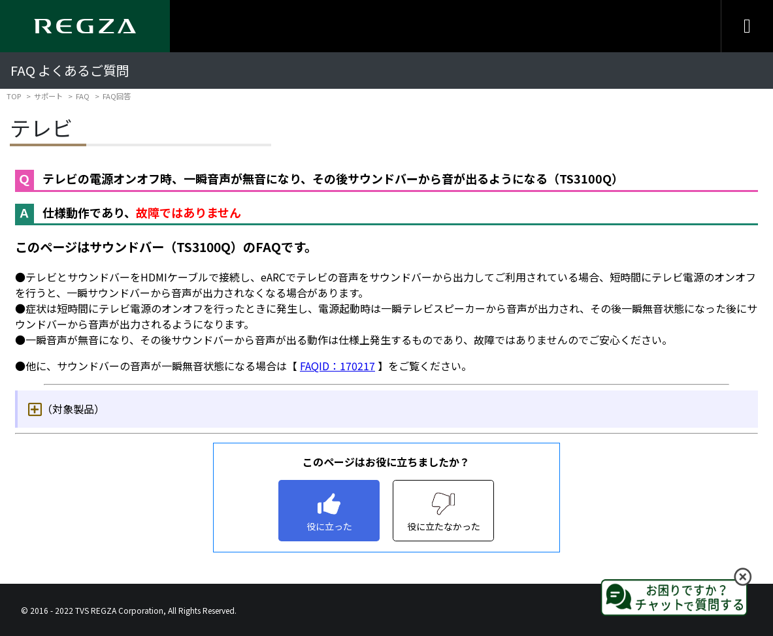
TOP (14, 96)
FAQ (83, 96)
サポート (48, 96)
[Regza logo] (85, 26)
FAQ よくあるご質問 (69, 70)
